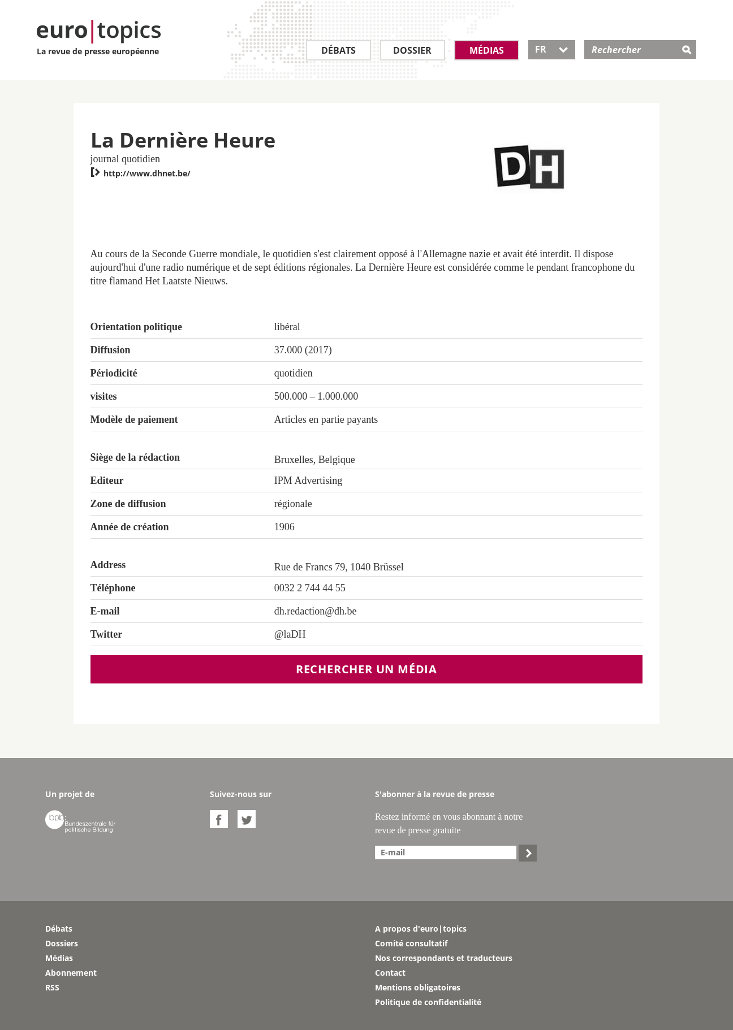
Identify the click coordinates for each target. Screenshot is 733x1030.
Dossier (412, 50)
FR (551, 49)
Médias (486, 50)
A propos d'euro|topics (421, 928)
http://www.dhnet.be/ (140, 173)
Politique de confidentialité (428, 1002)
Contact (390, 972)
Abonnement (71, 972)
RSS (52, 987)
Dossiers (61, 943)
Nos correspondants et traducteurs (443, 958)
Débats (338, 50)
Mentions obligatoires (417, 987)
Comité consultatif (411, 943)
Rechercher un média (366, 669)
